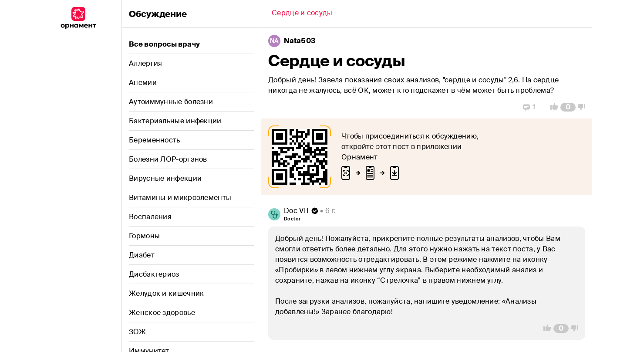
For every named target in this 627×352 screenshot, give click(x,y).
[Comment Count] (568, 107)
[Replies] (529, 107)
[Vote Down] (584, 107)
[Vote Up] (551, 107)
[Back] (302, 14)
